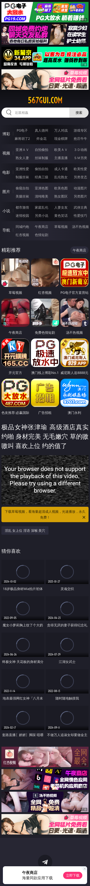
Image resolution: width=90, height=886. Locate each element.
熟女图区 (61, 196)
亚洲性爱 (22, 169)
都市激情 (22, 207)
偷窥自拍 (22, 188)
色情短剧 (41, 234)
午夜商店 (41, 226)
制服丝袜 (22, 177)
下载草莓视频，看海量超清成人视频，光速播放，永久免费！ (45, 514)
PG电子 (22, 130)
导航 (6, 230)
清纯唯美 (41, 196)
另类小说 (41, 215)
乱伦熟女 (61, 177)
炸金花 (41, 138)
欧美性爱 (80, 169)
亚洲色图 (41, 188)
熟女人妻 (22, 157)
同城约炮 (22, 226)
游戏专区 (80, 130)
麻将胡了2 (22, 138)
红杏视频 (22, 234)
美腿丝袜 (22, 196)
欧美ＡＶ (61, 149)
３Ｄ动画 (80, 149)
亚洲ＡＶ (22, 149)
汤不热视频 (80, 226)
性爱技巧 (80, 215)
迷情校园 (22, 215)
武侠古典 (80, 207)
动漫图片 (80, 188)
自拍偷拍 (41, 149)
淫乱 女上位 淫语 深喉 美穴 (25, 530)
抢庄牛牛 (80, 138)
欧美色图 (61, 188)
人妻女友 (61, 207)
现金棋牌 (61, 138)
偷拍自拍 (41, 169)
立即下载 (72, 875)
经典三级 (41, 177)
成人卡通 (61, 169)
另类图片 (80, 196)
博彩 (6, 133)
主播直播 (61, 157)
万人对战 (61, 130)
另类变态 (80, 177)
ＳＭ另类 (80, 157)
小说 (6, 210)
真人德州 (41, 130)
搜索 (79, 112)
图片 (6, 191)
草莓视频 (61, 226)
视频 (6, 153)
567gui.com (45, 100)
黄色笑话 (61, 215)
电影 (6, 172)
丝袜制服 (41, 157)
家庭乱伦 (41, 207)
